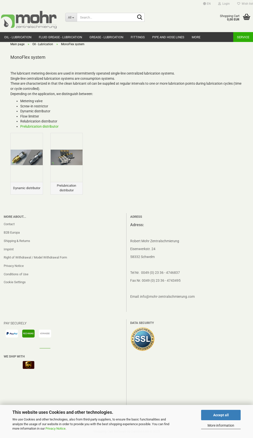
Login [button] (224, 3)
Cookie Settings (15, 282)
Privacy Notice (55, 428)
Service (243, 37)
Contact (9, 224)
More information (221, 425)
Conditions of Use (16, 274)
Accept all (221, 415)
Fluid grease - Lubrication (60, 37)
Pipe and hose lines (168, 37)
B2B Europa (12, 232)
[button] (206, 3)
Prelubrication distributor (39, 126)
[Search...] (71, 17)
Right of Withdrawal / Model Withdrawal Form (35, 257)
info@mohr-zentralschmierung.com (167, 297)
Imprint (9, 249)
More (196, 37)
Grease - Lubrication (106, 37)
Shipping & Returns (17, 241)
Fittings (138, 37)
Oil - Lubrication (17, 37)
